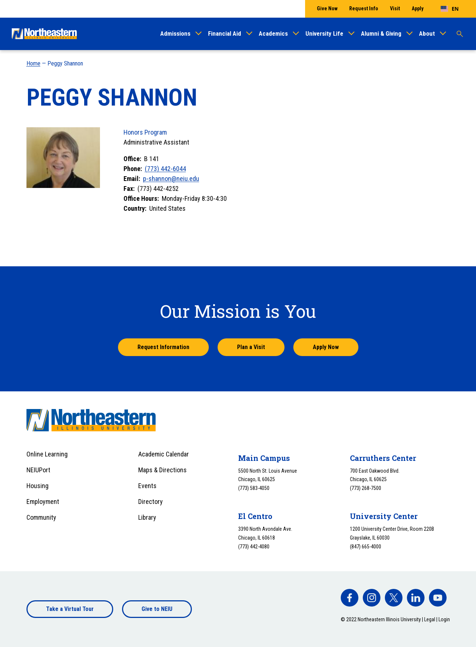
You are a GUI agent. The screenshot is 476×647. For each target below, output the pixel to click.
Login (444, 619)
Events (147, 486)
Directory (150, 501)
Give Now (327, 8)
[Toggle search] (459, 33)
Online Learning (47, 454)
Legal (429, 619)
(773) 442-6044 (165, 169)
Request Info (363, 8)
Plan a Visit (251, 347)
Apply (417, 8)
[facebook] (349, 598)
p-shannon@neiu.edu (171, 178)
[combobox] (449, 8)
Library (147, 517)
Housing (37, 486)
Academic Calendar (163, 454)
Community (41, 517)
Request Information (163, 347)
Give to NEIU (157, 608)
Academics (273, 33)
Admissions (175, 33)
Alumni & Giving (381, 33)
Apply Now (326, 347)
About (427, 33)
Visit (395, 8)
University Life (324, 33)
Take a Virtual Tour (70, 608)
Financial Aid (224, 33)
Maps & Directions (162, 470)
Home (33, 63)
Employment (42, 501)
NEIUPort (38, 470)
